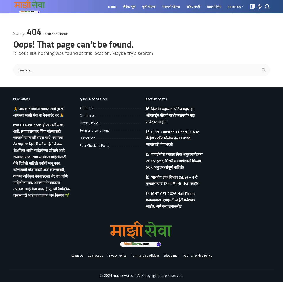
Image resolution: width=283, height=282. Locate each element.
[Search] (267, 6)
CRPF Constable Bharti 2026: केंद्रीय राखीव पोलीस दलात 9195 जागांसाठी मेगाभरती (172, 138)
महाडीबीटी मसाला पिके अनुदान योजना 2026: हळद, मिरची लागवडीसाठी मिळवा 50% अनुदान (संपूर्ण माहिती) (174, 161)
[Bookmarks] (252, 6)
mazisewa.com (27, 124)
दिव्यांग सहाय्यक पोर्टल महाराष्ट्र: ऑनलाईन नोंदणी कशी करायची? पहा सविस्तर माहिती (170, 115)
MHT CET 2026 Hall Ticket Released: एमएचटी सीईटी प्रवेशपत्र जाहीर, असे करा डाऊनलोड (170, 200)
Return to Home (55, 33)
